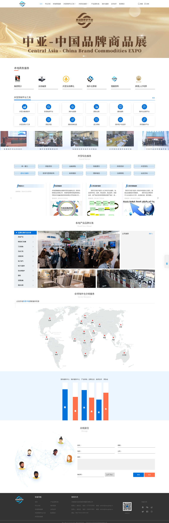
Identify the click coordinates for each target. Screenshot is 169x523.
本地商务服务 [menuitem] (57, 4)
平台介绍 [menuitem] (47, 4)
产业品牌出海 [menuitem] (95, 4)
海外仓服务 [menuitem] (105, 4)
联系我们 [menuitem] (122, 4)
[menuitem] (69, 4)
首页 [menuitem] (41, 4)
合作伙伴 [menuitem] (114, 4)
